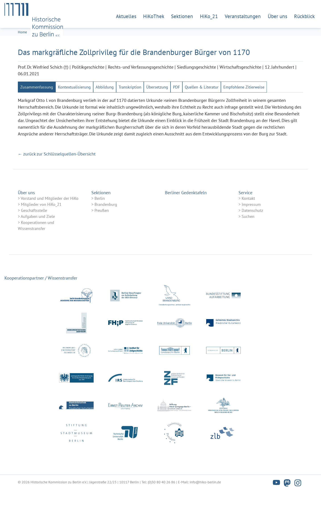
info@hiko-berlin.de (205, 496)
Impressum (251, 218)
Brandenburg (106, 218)
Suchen (248, 230)
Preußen (102, 224)
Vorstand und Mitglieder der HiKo (49, 212)
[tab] (37, 101)
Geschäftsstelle (34, 224)
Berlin (100, 212)
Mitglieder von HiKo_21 (41, 218)
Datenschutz (252, 224)
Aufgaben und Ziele (38, 230)
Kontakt (248, 212)
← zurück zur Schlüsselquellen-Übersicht (57, 168)
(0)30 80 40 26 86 (161, 496)
